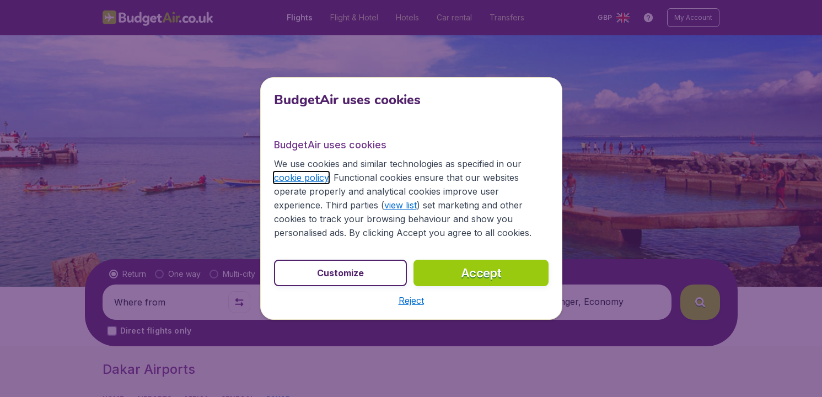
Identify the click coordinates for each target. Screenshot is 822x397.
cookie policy (301, 177)
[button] (411, 300)
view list (400, 205)
